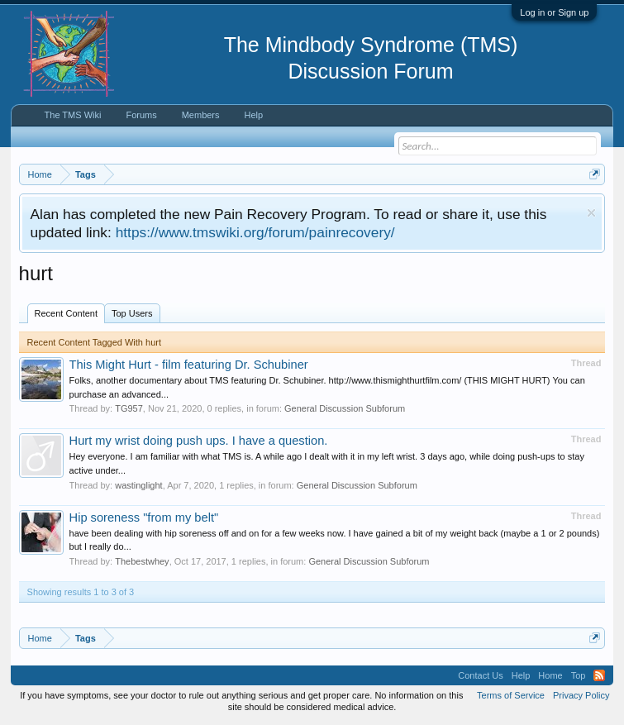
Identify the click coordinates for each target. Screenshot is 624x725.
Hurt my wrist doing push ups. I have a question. (198, 440)
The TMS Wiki (73, 115)
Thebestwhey (142, 561)
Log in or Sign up (554, 12)
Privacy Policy (581, 695)
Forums (141, 115)
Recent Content (66, 313)
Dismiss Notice (591, 213)
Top (578, 675)
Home (550, 675)
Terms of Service (511, 695)
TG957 (129, 408)
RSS (599, 675)
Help (254, 115)
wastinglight (138, 485)
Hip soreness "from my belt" (144, 517)
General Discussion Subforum (344, 408)
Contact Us (480, 675)
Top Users (132, 313)
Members (201, 115)
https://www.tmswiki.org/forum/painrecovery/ (255, 232)
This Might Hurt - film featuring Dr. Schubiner (188, 364)
